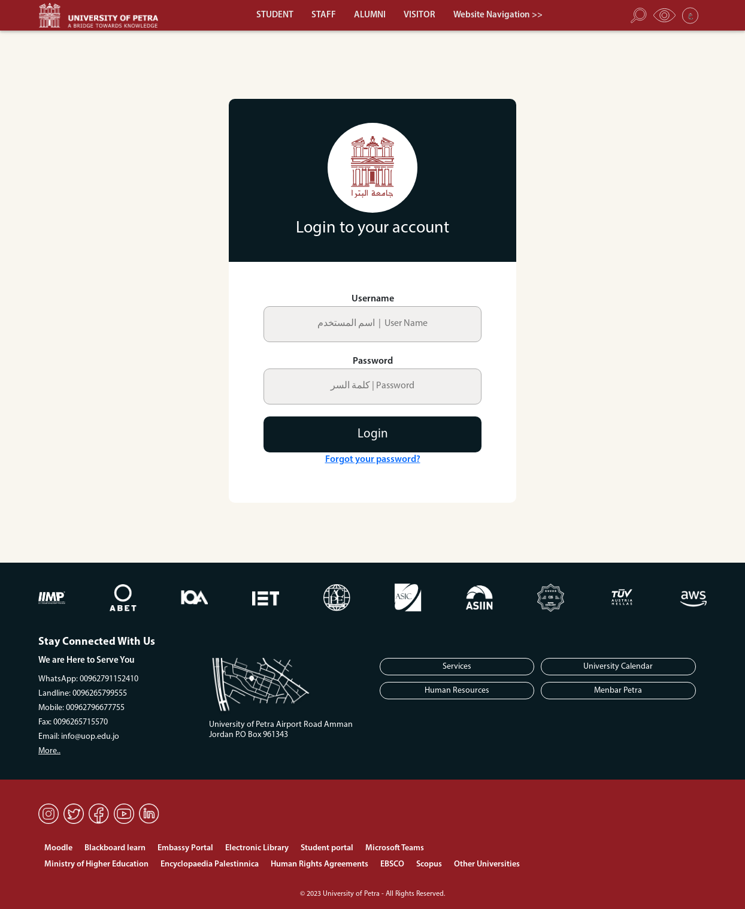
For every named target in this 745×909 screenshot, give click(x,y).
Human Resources (457, 690)
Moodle (58, 848)
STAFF (323, 15)
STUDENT (274, 15)
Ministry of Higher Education (96, 864)
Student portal (327, 848)
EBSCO (392, 864)
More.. (49, 751)
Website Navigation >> (498, 15)
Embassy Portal (185, 848)
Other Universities (487, 864)
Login (373, 434)
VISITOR (419, 15)
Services (457, 666)
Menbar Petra (618, 690)
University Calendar (618, 666)
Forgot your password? (372, 459)
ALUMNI (370, 15)
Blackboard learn (115, 848)
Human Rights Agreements (319, 864)
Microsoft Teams (394, 848)
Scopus (429, 864)
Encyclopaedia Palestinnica (209, 864)
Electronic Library (257, 848)
